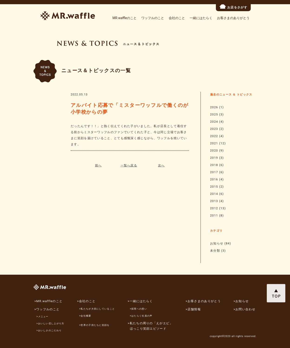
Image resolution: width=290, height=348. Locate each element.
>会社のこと (86, 301)
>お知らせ (241, 301)
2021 (214, 143)
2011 (214, 215)
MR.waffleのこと (124, 18)
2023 (214, 129)
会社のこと (177, 18)
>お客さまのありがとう (203, 301)
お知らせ (216, 243)
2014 (214, 194)
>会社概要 (85, 315)
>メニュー (42, 316)
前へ (98, 165)
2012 (214, 208)
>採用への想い (138, 308)
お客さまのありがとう (233, 18)
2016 (214, 179)
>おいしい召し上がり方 (50, 323)
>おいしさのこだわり (49, 330)
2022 (214, 136)
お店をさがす (233, 6)
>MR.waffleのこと (48, 301)
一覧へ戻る (129, 165)
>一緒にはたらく (140, 301)
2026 (214, 107)
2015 (214, 186)
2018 (214, 165)
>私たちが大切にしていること (97, 308)
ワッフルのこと (152, 18)
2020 (214, 150)
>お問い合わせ (244, 309)
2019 (214, 157)
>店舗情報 (193, 309)
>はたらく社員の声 (141, 315)
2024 (214, 121)
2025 (214, 114)
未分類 (215, 250)
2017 (214, 172)
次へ (161, 165)
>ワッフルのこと (46, 309)
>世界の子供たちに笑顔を (94, 325)
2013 (214, 201)
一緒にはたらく (201, 18)
